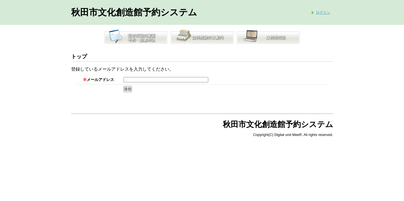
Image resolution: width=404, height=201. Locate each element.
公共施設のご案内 (202, 36)
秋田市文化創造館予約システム (134, 12)
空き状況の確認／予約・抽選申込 (135, 36)
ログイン (323, 12)
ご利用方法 (268, 36)
